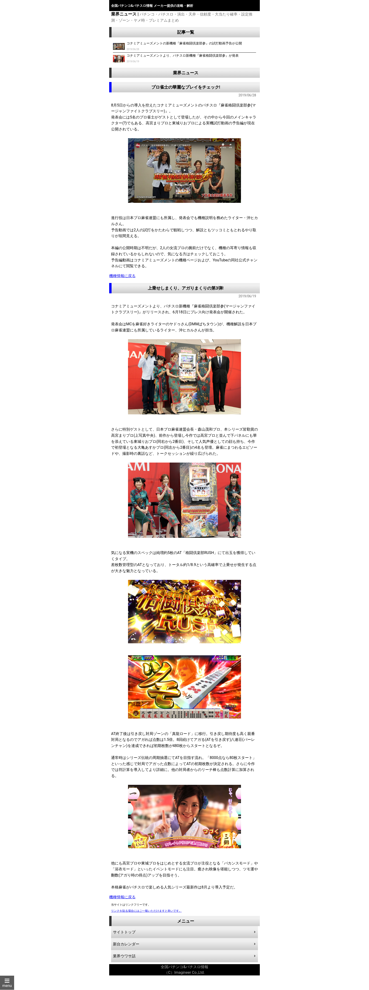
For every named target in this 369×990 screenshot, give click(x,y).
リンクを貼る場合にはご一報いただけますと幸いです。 (146, 910)
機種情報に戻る (122, 276)
